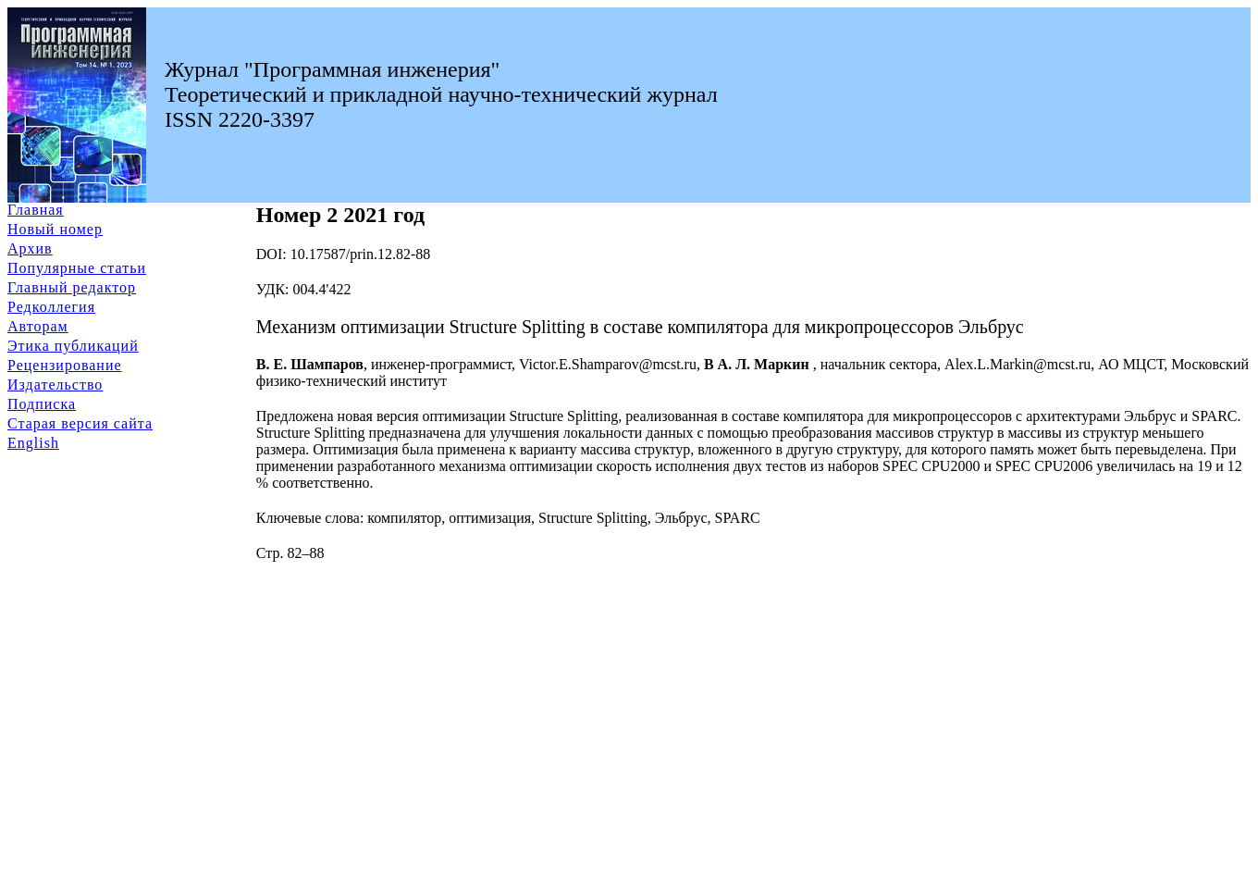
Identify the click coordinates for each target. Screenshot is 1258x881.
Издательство (55, 384)
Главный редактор (71, 287)
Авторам (37, 326)
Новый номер (55, 229)
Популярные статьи (76, 268)
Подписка (41, 404)
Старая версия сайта (80, 423)
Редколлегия (51, 307)
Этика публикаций (73, 346)
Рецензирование (64, 365)
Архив (30, 248)
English (33, 443)
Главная (35, 209)
